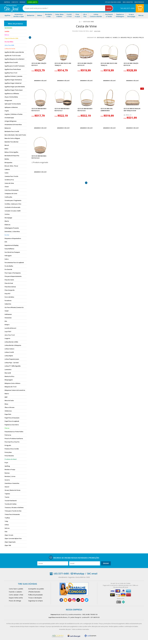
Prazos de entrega (15, 601)
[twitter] (86, 600)
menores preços (126, 37)
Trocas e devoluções (35, 598)
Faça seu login (115, 2)
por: (33, 71)
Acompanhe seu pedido (36, 589)
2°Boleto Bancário (34, 592)
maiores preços (138, 37)
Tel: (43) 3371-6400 (127, 8)
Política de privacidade (35, 595)
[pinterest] (70, 600)
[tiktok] (78, 600)
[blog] (65, 600)
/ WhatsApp (77, 573)
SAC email (92, 573)
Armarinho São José (40, 80)
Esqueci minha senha (16, 598)
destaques (101, 37)
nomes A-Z (108, 37)
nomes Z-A (116, 37)
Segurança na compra (35, 601)
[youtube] (82, 600)
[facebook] (61, 600)
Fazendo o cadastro (15, 592)
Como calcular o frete (16, 595)
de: (125, 115)
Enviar (106, 563)
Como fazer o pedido (16, 589)
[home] (11, 8)
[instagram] (74, 600)
